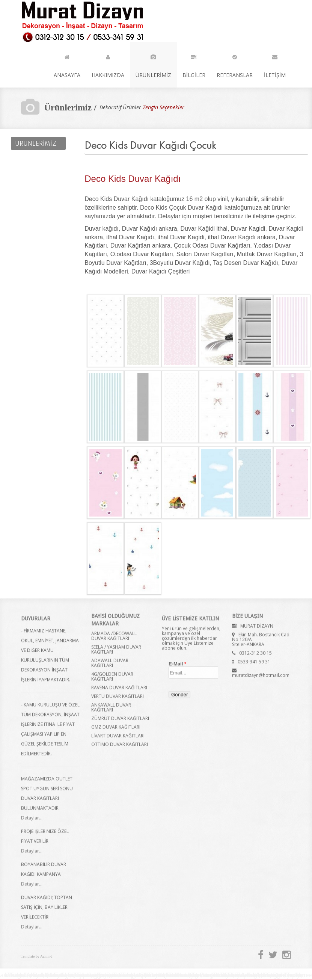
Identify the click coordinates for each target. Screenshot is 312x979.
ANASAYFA (67, 65)
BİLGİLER (193, 65)
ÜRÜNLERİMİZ (153, 65)
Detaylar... (31, 821)
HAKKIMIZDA (108, 65)
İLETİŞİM (275, 65)
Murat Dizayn (81, 21)
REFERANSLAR (235, 65)
